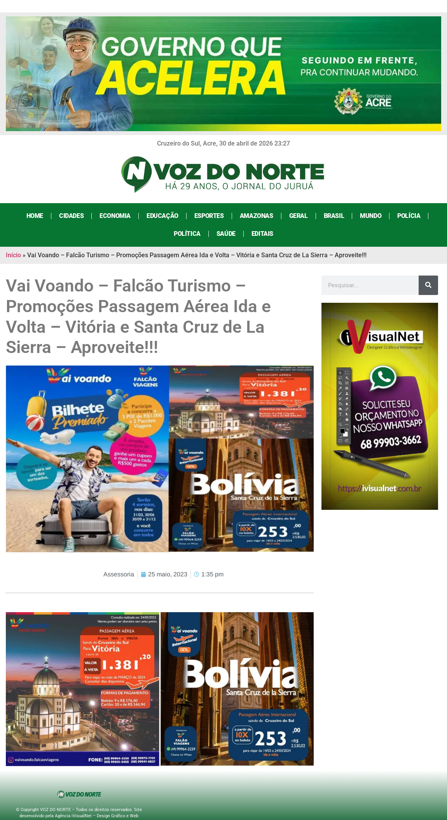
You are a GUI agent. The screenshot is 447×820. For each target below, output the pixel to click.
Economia (115, 215)
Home (34, 215)
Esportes (209, 215)
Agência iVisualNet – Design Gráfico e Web (96, 815)
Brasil (334, 215)
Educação (162, 215)
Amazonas (256, 215)
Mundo (370, 215)
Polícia (408, 215)
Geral (298, 215)
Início (13, 255)
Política (187, 233)
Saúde (226, 233)
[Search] (428, 285)
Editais (262, 233)
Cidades (71, 215)
